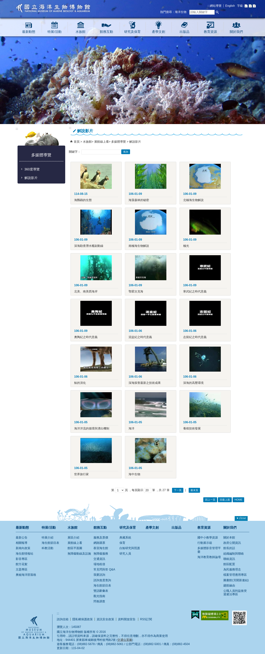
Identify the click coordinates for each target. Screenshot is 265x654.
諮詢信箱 (62, 619)
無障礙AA (214, 615)
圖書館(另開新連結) (236, 580)
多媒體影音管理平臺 (209, 550)
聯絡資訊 (229, 558)
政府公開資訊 (232, 542)
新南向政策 (23, 548)
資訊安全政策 (105, 619)
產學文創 (158, 32)
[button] (217, 12)
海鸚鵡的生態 (83, 200)
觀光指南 (99, 596)
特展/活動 (54, 32)
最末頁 (194, 490)
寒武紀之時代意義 (195, 291)
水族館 (80, 32)
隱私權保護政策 (82, 619)
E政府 (195, 615)
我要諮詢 (99, 574)
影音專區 (21, 558)
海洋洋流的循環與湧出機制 (91, 428)
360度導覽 (32, 169)
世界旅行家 (81, 474)
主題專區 (21, 569)
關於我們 (236, 32)
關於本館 (229, 537)
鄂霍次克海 (136, 291)
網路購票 (99, 542)
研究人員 (125, 553)
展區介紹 (73, 537)
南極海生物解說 (139, 245)
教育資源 (210, 32)
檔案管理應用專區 (235, 574)
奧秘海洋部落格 (26, 574)
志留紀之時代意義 (195, 337)
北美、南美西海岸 (86, 291)
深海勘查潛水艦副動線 (88, 245)
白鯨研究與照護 (129, 548)
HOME (238, 499)
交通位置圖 (124, 639)
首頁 (77, 141)
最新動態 (28, 32)
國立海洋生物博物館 (53, 8)
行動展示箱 (204, 542)
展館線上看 (101, 141)
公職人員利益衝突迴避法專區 (235, 592)
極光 (186, 245)
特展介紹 (47, 537)
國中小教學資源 (207, 537)
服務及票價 (101, 537)
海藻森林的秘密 (139, 200)
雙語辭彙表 (101, 590)
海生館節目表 (50, 542)
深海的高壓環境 (193, 382)
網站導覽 (216, 5)
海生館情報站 (24, 553)
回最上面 (225, 499)
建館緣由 (229, 585)
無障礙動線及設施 (79, 553)
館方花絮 (21, 564)
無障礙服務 (101, 553)
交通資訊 (99, 558)
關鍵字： (75, 151)
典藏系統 (125, 537)
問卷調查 (99, 601)
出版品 (184, 32)
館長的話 (229, 548)
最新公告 (21, 537)
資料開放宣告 (127, 619)
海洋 (131, 428)
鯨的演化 (80, 382)
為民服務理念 (232, 569)
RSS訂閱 (146, 619)
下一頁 (178, 490)
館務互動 (106, 32)
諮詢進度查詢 (102, 580)
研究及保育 (132, 32)
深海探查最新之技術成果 (145, 382)
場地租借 (99, 564)
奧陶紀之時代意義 (86, 337)
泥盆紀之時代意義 (140, 337)
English (230, 5)
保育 (122, 542)
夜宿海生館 (101, 548)
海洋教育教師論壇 (209, 557)
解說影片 (31, 178)
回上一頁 (210, 499)
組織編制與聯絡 (233, 553)
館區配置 (229, 564)
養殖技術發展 (192, 428)
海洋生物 (180, 11)
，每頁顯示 (136, 490)
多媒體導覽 (119, 141)
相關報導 (21, 542)
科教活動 (47, 548)
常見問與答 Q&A (104, 569)
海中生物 (134, 474)
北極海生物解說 (193, 200)
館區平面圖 (75, 548)
